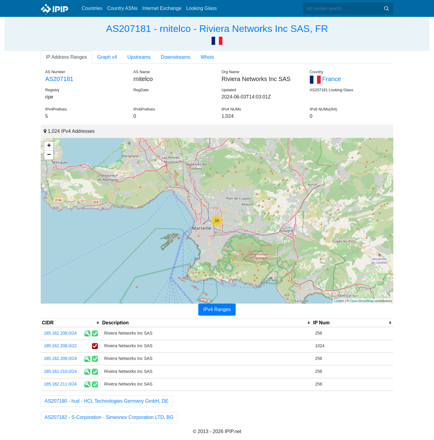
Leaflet (339, 301)
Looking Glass (201, 8)
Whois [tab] (207, 57)
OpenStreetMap (362, 301)
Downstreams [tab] (175, 57)
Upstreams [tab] (139, 57)
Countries (92, 8)
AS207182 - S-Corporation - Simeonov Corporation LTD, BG (109, 417)
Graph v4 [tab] (107, 57)
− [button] (49, 155)
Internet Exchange (161, 8)
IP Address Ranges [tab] (66, 57)
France (325, 79)
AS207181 (59, 79)
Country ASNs (122, 8)
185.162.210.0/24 (60, 371)
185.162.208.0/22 (60, 345)
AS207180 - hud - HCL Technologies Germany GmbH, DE (106, 401)
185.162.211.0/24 (60, 384)
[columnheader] (71, 323)
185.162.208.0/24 (60, 333)
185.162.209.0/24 (60, 358)
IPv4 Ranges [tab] (217, 309)
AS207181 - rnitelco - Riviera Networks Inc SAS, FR (217, 28)
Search (386, 8)
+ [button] (49, 146)
